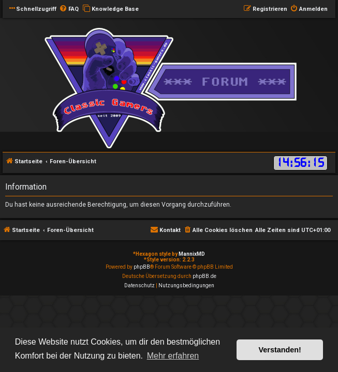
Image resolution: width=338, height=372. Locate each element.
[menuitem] (69, 9)
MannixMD (192, 254)
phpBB (142, 267)
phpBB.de (204, 276)
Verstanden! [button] (280, 350)
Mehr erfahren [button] (173, 355)
